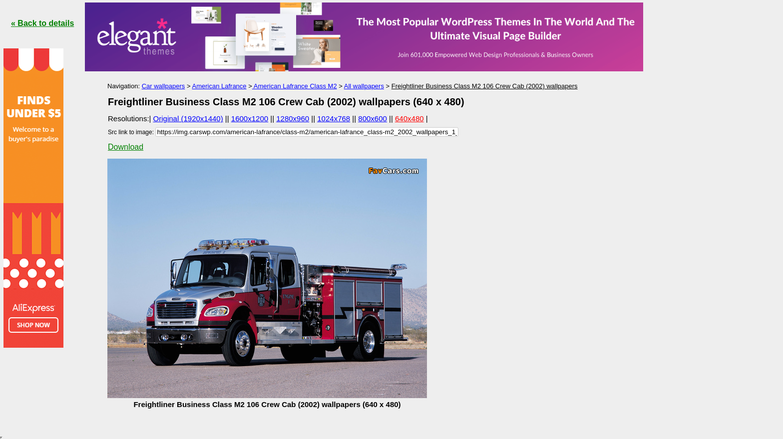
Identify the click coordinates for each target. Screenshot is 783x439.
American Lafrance (219, 86)
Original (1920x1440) (188, 118)
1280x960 (292, 118)
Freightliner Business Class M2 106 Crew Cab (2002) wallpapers (485, 86)
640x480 (409, 118)
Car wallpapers (163, 86)
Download (125, 147)
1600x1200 (249, 118)
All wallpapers (364, 86)
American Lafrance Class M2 (294, 86)
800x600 (372, 118)
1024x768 (333, 118)
